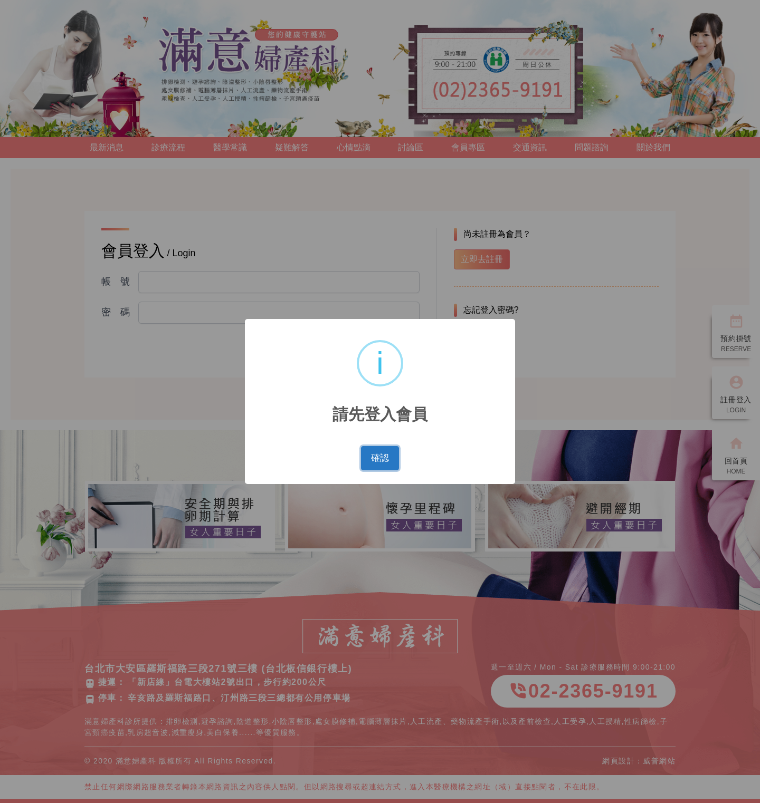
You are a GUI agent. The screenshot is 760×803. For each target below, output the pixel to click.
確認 (380, 458)
